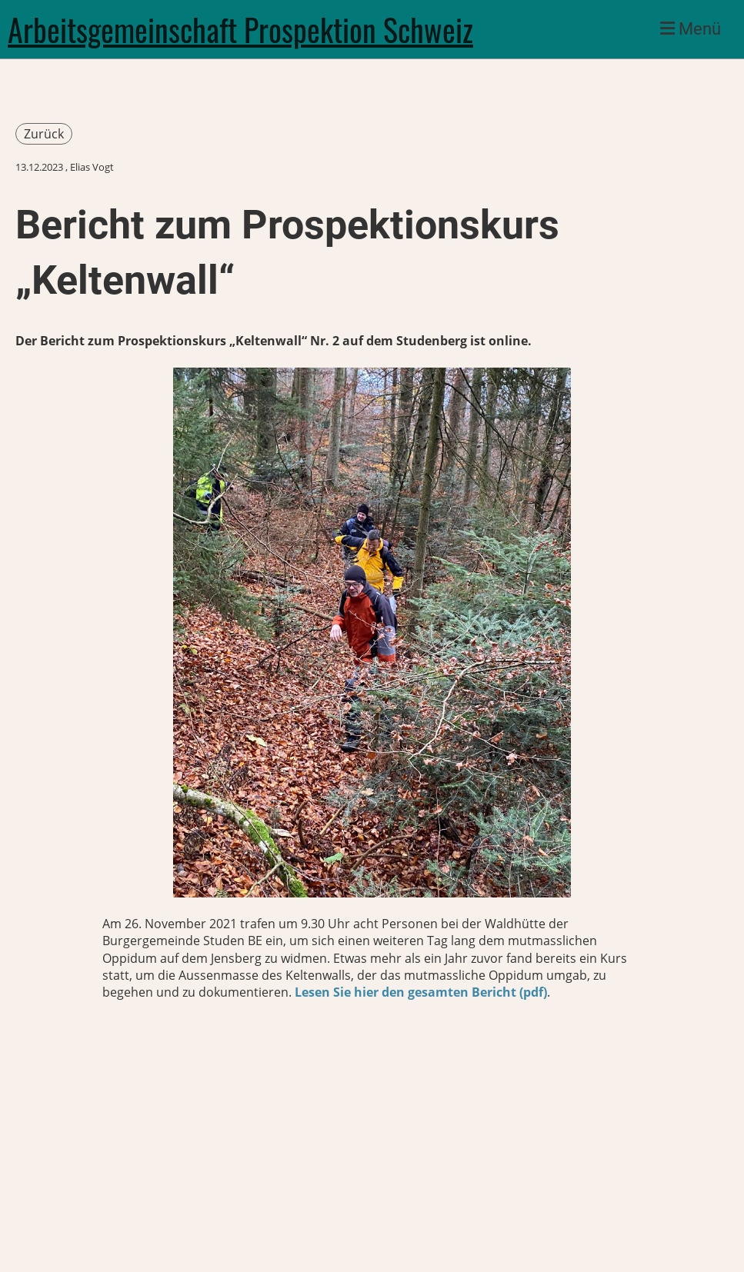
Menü (690, 28)
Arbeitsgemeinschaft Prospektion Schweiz (240, 29)
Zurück (44, 133)
